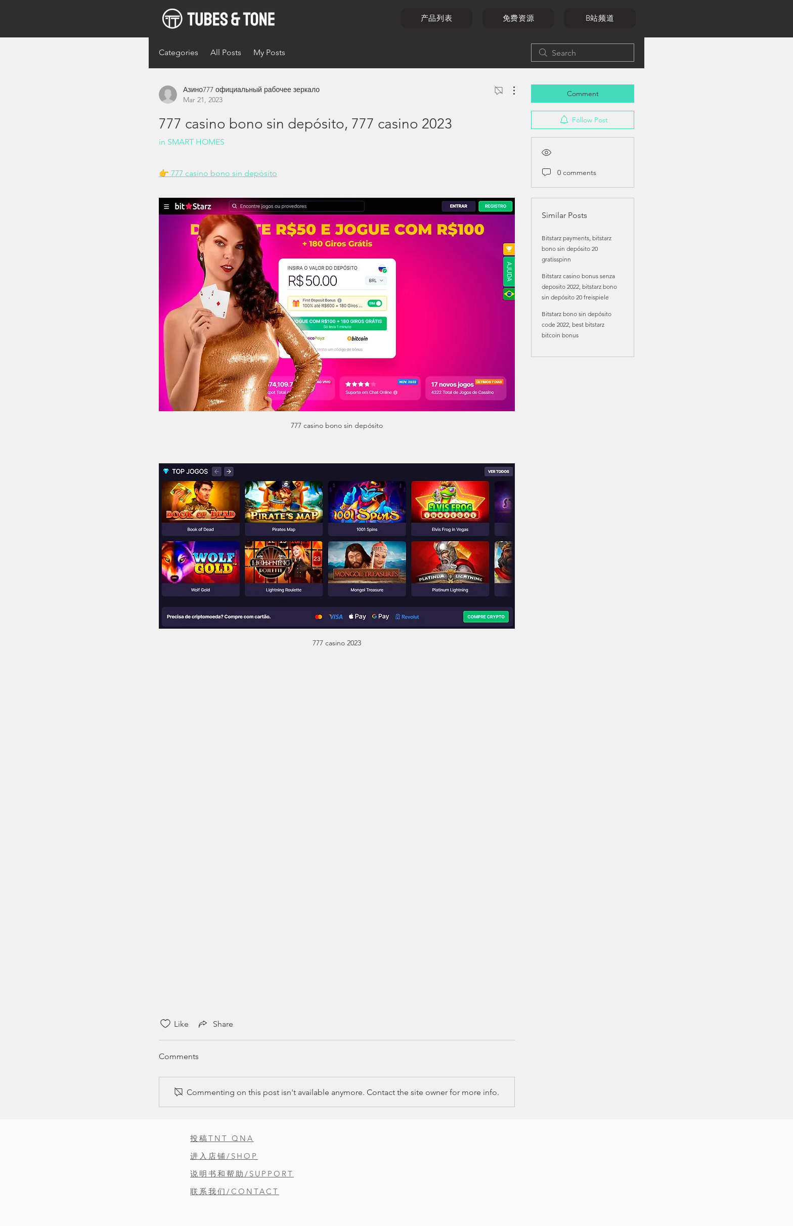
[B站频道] (600, 18)
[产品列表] (436, 18)
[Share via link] (215, 1024)
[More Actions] (509, 90)
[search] (582, 52)
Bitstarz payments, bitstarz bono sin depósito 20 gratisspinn (576, 248)
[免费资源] (518, 18)
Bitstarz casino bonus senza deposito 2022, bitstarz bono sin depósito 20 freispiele (579, 286)
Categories (178, 52)
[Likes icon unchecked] (165, 1024)
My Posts (269, 52)
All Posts (225, 52)
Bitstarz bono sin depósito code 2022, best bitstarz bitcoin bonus (576, 324)
